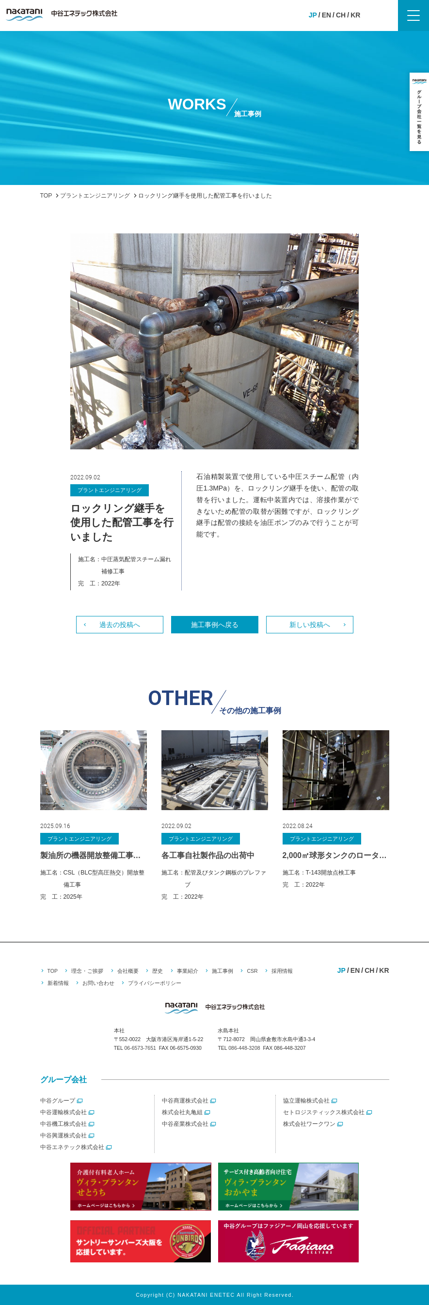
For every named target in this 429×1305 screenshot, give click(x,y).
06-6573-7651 (140, 1048)
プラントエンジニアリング (110, 490)
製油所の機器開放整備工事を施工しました (93, 855)
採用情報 (282, 971)
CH (341, 15)
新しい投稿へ (309, 625)
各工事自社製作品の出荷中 (207, 855)
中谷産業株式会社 (185, 1124)
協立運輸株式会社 (306, 1100)
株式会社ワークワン (309, 1124)
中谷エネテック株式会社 (72, 1147)
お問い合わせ (98, 983)
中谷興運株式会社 (63, 1135)
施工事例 (222, 971)
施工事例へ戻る (214, 625)
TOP (53, 971)
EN (326, 15)
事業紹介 (187, 971)
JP (313, 15)
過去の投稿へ (119, 625)
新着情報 (58, 983)
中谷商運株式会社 (185, 1100)
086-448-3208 (244, 1048)
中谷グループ (57, 1100)
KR (355, 15)
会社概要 (128, 971)
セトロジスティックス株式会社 (324, 1112)
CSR (252, 971)
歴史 (157, 971)
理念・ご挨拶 (87, 971)
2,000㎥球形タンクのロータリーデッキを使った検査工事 (336, 855)
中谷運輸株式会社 (63, 1112)
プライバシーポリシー (154, 983)
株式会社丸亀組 (182, 1112)
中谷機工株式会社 (63, 1124)
